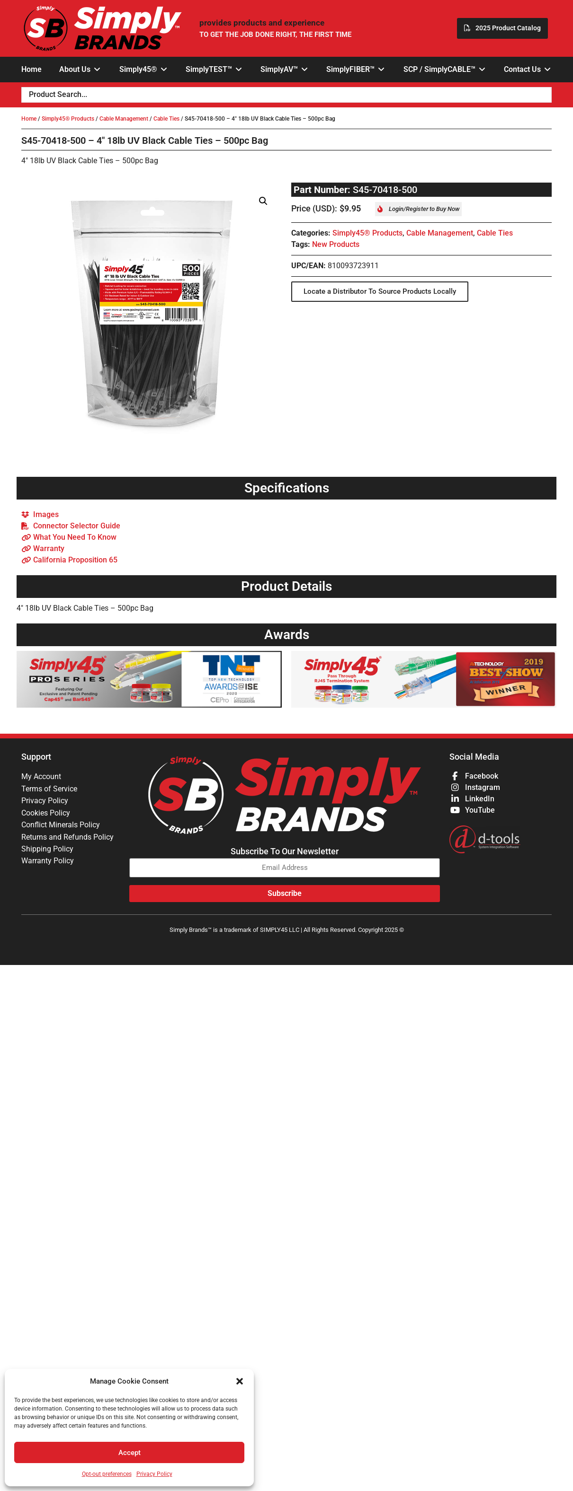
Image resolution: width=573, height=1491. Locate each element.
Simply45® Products (68, 118)
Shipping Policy (47, 850)
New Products (335, 244)
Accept (129, 1452)
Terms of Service (49, 788)
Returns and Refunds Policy (67, 837)
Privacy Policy (154, 1474)
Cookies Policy (45, 813)
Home (28, 118)
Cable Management (123, 118)
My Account (41, 776)
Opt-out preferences (107, 1474)
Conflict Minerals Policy (60, 825)
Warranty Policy (47, 862)
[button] (239, 1381)
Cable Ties (166, 118)
